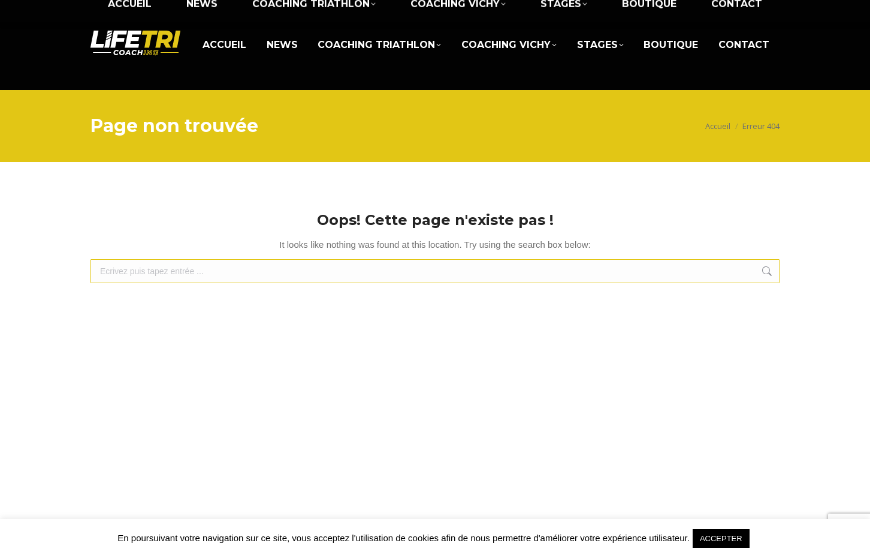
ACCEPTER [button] (721, 538)
